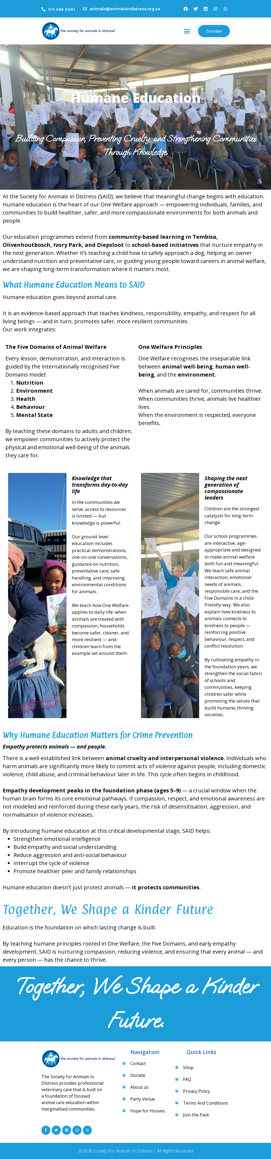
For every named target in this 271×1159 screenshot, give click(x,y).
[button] (187, 31)
